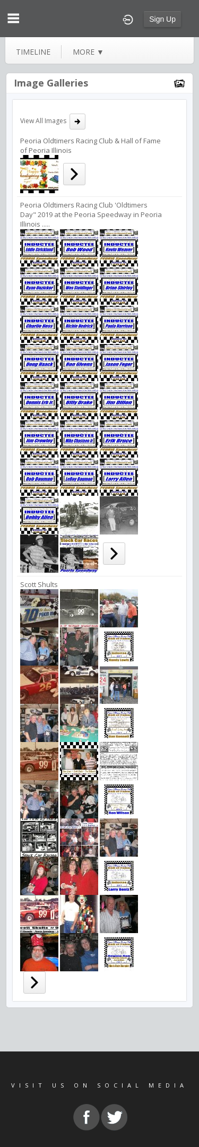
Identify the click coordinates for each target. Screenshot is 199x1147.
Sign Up (162, 19)
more (88, 52)
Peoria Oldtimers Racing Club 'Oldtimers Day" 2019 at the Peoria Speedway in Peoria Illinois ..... (91, 214)
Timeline (33, 52)
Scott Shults (39, 584)
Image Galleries (51, 82)
